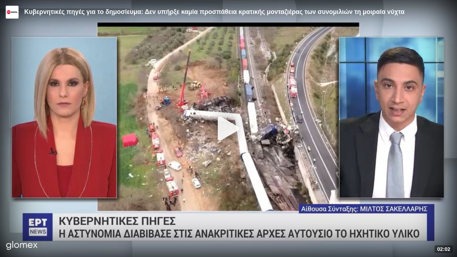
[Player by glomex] (22, 246)
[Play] (228, 128)
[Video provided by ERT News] (12, 12)
